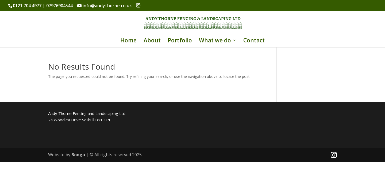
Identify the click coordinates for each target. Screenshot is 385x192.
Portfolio (180, 41)
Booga (78, 155)
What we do (215, 41)
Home (128, 41)
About (152, 41)
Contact (254, 41)
